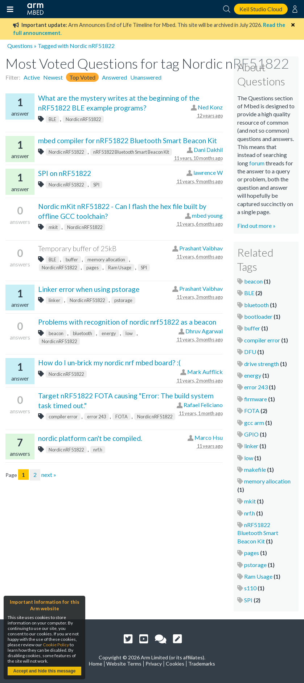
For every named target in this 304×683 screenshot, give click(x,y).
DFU (250, 351)
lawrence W (208, 172)
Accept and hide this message (44, 671)
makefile (255, 469)
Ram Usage (119, 267)
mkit (53, 227)
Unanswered (145, 77)
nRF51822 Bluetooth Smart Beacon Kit (131, 152)
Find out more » (256, 225)
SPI (96, 185)
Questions (20, 45)
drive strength (261, 363)
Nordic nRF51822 (83, 119)
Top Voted (82, 77)
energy (109, 333)
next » (48, 474)
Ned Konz (210, 107)
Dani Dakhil (208, 149)
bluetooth (82, 333)
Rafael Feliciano (203, 404)
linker (54, 300)
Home (95, 663)
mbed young (207, 215)
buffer (72, 259)
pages (92, 267)
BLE (52, 119)
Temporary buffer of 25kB (77, 248)
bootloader (258, 316)
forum (256, 163)
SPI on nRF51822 (64, 173)
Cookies (175, 663)
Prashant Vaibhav (201, 248)
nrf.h (97, 450)
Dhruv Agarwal (204, 331)
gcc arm (254, 422)
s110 (250, 587)
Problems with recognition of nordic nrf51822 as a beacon (127, 322)
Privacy (153, 663)
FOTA (121, 416)
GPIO (251, 434)
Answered (114, 77)
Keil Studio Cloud (260, 8)
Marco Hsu (208, 437)
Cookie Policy (56, 644)
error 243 (96, 416)
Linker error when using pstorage (89, 289)
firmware (255, 398)
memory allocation (106, 259)
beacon (56, 333)
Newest (53, 77)
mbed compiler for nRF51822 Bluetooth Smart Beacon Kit (127, 140)
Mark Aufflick (205, 371)
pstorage (123, 300)
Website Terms (123, 663)
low (129, 333)
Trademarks (201, 663)
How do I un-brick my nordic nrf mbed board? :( (109, 362)
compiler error (63, 416)
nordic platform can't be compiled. (90, 438)
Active (32, 77)
